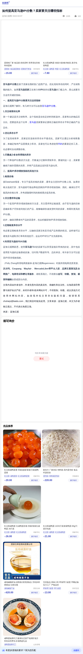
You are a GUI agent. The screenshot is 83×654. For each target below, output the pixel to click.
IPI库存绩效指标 (52, 187)
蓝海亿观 (14, 312)
